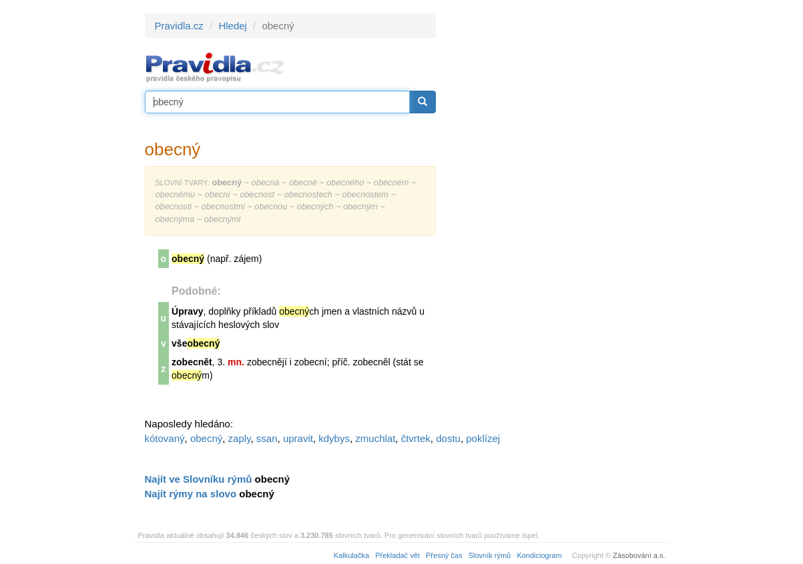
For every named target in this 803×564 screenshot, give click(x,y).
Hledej (232, 25)
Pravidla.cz (179, 25)
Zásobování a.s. (639, 555)
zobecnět (192, 362)
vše (196, 343)
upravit (298, 438)
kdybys (334, 438)
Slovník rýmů (490, 555)
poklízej (483, 438)
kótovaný (165, 438)
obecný (206, 438)
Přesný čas (444, 555)
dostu (448, 438)
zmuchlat (375, 438)
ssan (267, 438)
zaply (239, 438)
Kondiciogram (539, 555)
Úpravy (187, 311)
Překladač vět (397, 555)
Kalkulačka (351, 555)
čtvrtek (416, 438)
